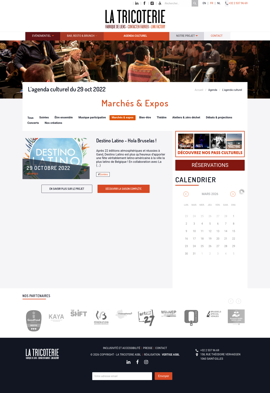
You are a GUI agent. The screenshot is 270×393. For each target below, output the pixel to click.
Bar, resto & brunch (80, 35)
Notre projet (185, 35)
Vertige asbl (171, 354)
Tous (30, 118)
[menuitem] (42, 36)
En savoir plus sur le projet (67, 188)
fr (211, 3)
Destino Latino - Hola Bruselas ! (126, 140)
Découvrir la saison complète (124, 188)
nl (218, 3)
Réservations (210, 165)
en (204, 3)
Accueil (199, 89)
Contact (217, 35)
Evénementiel (41, 35)
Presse (147, 348)
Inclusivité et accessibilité (121, 348)
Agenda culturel (135, 35)
